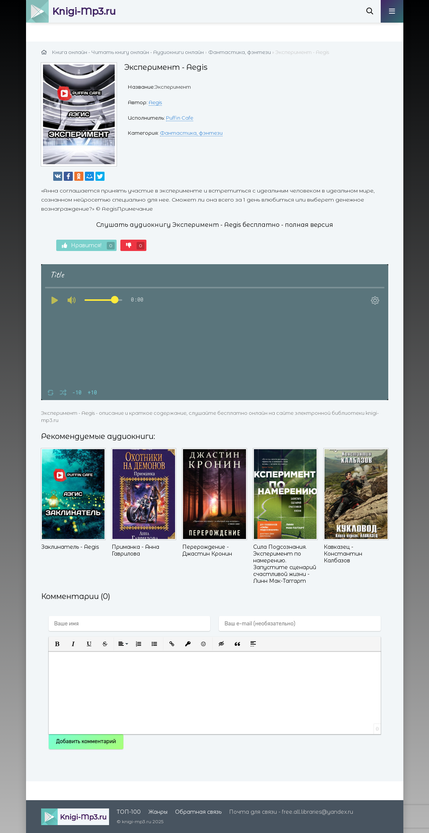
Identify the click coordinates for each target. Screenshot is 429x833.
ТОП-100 (129, 811)
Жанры (158, 811)
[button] (57, 644)
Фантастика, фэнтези (191, 133)
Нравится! (88, 245)
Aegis (155, 102)
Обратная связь (198, 811)
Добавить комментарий (86, 741)
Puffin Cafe (179, 118)
